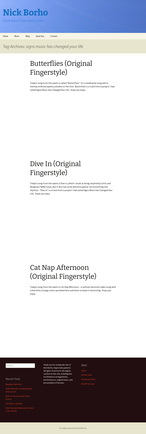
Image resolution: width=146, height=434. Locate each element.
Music (16, 36)
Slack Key (40, 36)
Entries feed (86, 375)
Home (5, 36)
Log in (83, 370)
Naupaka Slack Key (14, 384)
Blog (28, 36)
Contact (54, 36)
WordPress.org (87, 383)
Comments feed (88, 379)
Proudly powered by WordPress (73, 428)
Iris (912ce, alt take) (14, 403)
